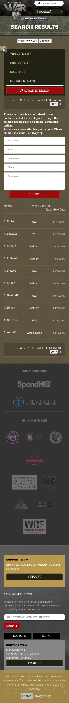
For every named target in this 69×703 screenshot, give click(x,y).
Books (46, 636)
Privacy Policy (42, 696)
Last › (40, 100)
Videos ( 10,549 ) (20, 53)
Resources (18, 636)
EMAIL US (34, 663)
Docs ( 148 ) (17, 72)
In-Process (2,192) (22, 81)
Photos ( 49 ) (19, 62)
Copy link (45, 40)
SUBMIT (34, 194)
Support (34, 576)
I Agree (26, 696)
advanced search (34, 90)
